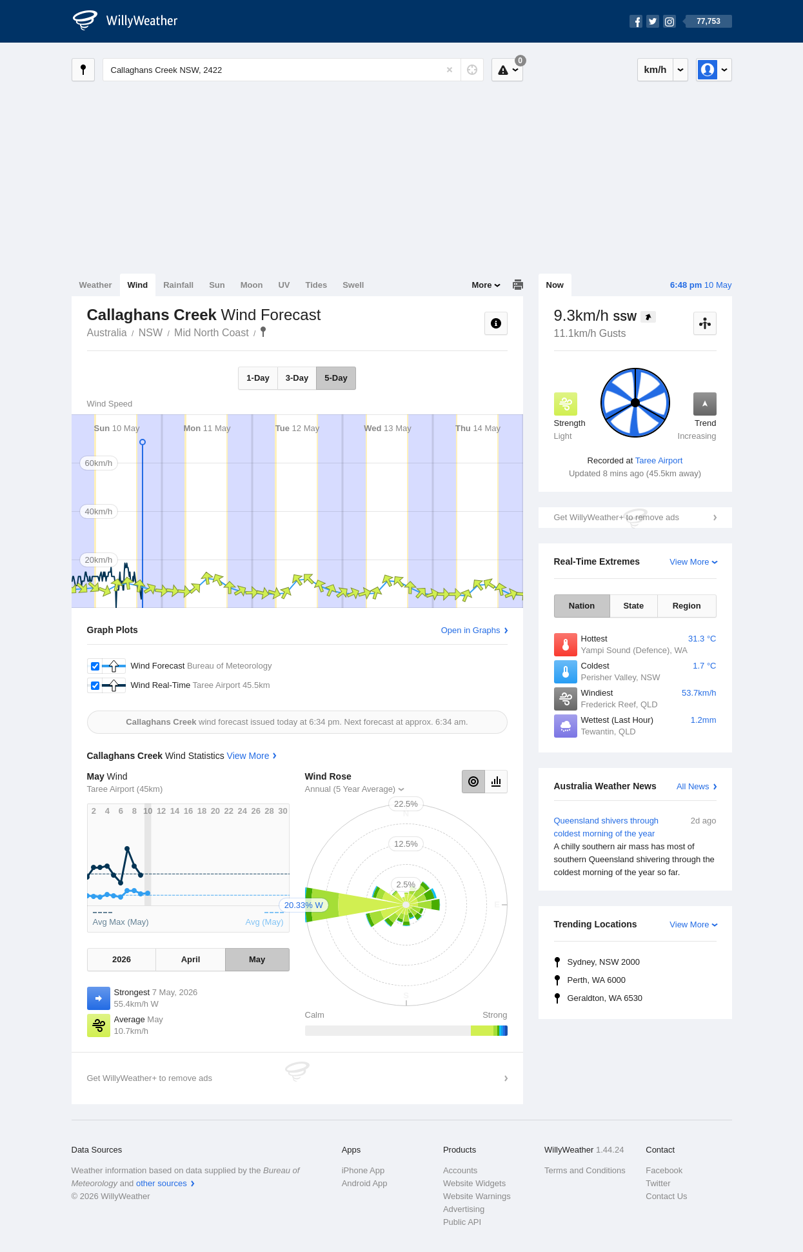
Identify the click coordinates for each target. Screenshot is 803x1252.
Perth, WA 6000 (597, 980)
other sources (161, 1183)
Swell (353, 285)
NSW (151, 332)
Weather (95, 285)
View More (689, 562)
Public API (462, 1222)
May (257, 959)
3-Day (297, 378)
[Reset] (449, 70)
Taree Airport (659, 460)
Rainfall (178, 285)
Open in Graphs (471, 630)
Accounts (460, 1170)
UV (284, 285)
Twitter (658, 1183)
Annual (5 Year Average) (350, 789)
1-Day (257, 378)
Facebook (664, 1170)
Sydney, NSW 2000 (604, 962)
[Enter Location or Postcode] (293, 69)
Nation (582, 606)
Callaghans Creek (263, 332)
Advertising (463, 1209)
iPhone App (363, 1170)
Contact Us (666, 1196)
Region (687, 606)
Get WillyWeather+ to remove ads (616, 517)
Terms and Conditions (585, 1170)
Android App (365, 1183)
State (633, 606)
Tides (316, 285)
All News (693, 786)
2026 (121, 959)
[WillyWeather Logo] (132, 21)
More (481, 285)
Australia (107, 332)
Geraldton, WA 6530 (605, 998)
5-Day (335, 378)
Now (555, 285)
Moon (252, 285)
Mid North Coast (211, 332)
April (191, 959)
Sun (217, 285)
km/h (655, 69)
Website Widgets (474, 1183)
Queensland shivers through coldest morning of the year (635, 846)
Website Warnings (477, 1196)
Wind (138, 285)
